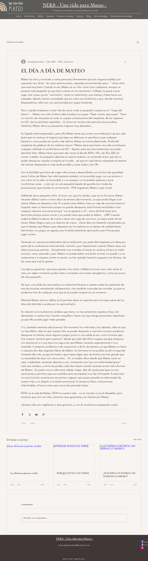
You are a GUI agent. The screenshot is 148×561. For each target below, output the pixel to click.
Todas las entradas (15, 42)
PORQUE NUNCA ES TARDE (73, 473)
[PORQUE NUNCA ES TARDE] (74, 456)
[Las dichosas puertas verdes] (27, 456)
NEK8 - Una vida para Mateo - (74, 5)
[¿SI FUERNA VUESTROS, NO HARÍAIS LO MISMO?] (120, 456)
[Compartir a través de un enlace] (43, 414)
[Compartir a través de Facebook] (22, 414)
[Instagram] (142, 548)
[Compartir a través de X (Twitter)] (29, 414)
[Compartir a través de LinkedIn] (36, 414)
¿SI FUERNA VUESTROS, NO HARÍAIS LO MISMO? (119, 474)
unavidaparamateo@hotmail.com (74, 545)
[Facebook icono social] (142, 541)
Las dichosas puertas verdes (24, 473)
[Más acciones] (125, 61)
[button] (137, 42)
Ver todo (137, 439)
